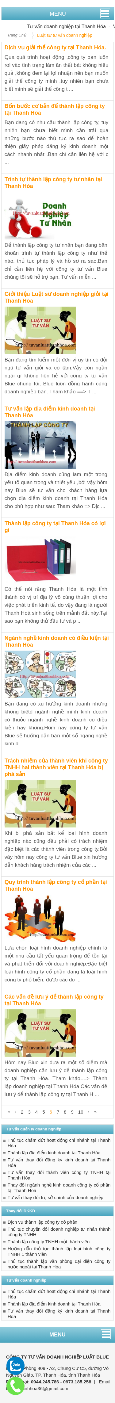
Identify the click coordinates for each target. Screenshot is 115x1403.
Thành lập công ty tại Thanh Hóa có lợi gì (55, 526)
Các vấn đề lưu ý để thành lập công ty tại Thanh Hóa (54, 1000)
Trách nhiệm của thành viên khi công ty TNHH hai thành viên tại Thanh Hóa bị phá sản (56, 767)
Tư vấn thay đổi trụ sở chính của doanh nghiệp (55, 1197)
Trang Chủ (16, 35)
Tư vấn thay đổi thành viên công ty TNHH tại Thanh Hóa (59, 1175)
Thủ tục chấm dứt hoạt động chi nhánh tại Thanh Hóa (59, 1142)
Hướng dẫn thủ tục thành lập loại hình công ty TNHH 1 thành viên (59, 1251)
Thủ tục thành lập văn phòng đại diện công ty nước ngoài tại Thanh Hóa (59, 1264)
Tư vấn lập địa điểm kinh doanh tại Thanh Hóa (50, 412)
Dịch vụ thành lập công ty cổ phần (42, 1222)
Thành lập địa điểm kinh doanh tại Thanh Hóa (54, 1152)
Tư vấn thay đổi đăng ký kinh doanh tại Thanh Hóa (59, 1162)
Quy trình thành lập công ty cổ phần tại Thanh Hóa (56, 885)
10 (80, 1111)
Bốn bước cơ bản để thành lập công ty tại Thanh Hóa (55, 109)
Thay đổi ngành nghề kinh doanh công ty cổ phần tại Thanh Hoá (59, 1187)
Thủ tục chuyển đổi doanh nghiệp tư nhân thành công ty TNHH (59, 1231)
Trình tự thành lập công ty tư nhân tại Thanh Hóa (53, 182)
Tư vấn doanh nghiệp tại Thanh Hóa (71, 26)
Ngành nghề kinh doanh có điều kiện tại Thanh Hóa (57, 641)
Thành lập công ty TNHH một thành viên (49, 1241)
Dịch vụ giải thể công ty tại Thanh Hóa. (55, 47)
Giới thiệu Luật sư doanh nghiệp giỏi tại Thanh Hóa (57, 297)
